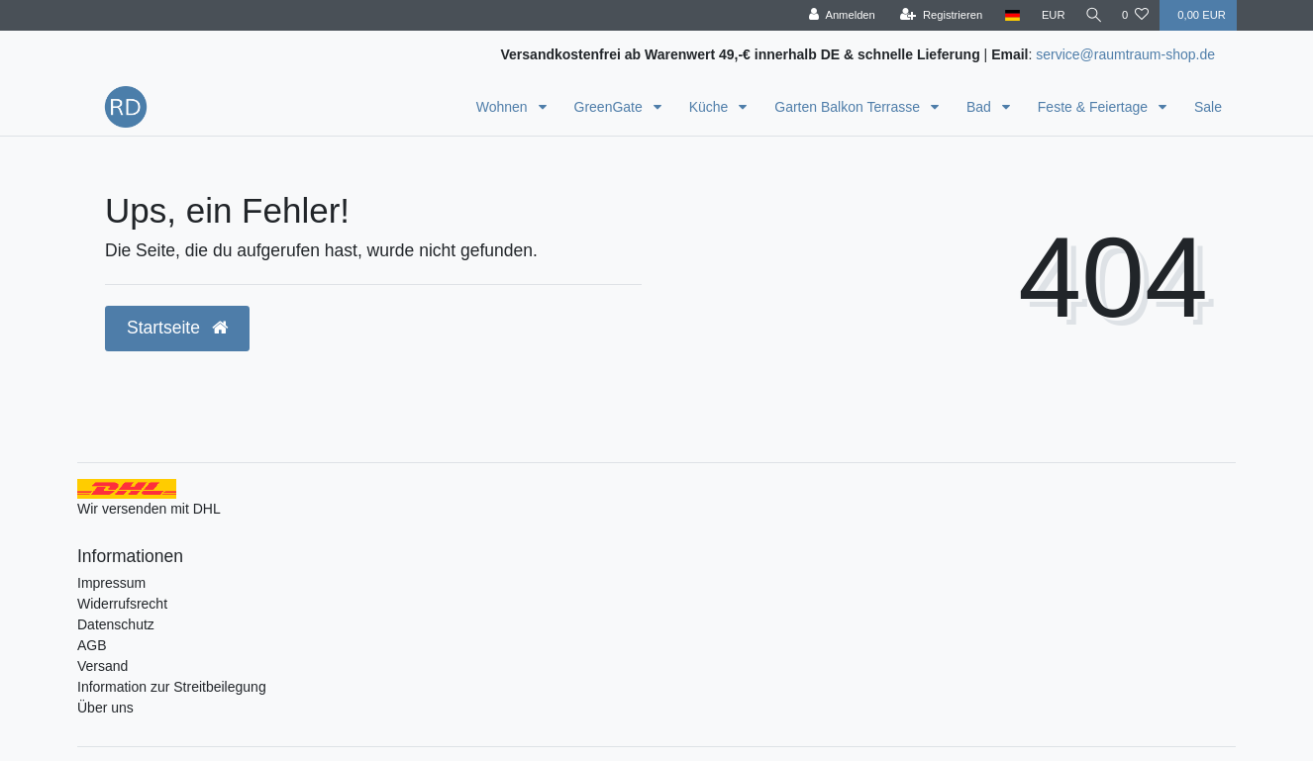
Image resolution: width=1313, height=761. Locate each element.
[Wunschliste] (1135, 15)
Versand (102, 666)
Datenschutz (115, 624)
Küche (711, 107)
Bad (980, 107)
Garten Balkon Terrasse (849, 107)
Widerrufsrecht (122, 604)
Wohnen (504, 107)
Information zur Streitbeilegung (171, 687)
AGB (92, 645)
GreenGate (610, 107)
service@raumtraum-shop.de (1125, 54)
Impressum (111, 583)
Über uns (105, 707)
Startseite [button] (177, 327)
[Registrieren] (936, 15)
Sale (1208, 107)
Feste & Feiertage (1095, 107)
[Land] (1007, 15)
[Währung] (1048, 15)
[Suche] (1091, 15)
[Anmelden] (837, 15)
